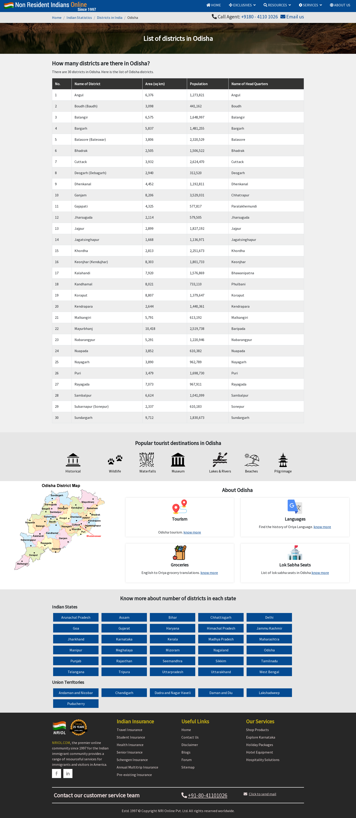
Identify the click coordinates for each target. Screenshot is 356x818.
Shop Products (257, 729)
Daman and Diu (220, 692)
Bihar (172, 617)
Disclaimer (189, 744)
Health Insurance (130, 744)
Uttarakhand (221, 672)
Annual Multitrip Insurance (137, 767)
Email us (292, 16)
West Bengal (269, 672)
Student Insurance (131, 737)
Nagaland (220, 650)
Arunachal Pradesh (75, 617)
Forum (186, 759)
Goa (76, 628)
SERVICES (308, 5)
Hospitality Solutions (262, 759)
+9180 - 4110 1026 (259, 16)
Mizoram (173, 650)
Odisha (269, 650)
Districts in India (109, 17)
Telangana (76, 672)
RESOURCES (275, 5)
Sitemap (188, 767)
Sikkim (221, 661)
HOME (213, 5)
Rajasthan (124, 661)
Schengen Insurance (132, 759)
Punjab (75, 661)
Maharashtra (269, 639)
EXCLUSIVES (240, 5)
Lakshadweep (269, 692)
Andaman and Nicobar (76, 692)
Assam (124, 617)
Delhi (269, 617)
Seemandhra (172, 661)
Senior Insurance (130, 752)
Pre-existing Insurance (134, 774)
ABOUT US (340, 5)
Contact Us (190, 737)
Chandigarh (124, 692)
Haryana (172, 628)
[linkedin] (67, 773)
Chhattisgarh (220, 617)
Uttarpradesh (172, 672)
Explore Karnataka (260, 737)
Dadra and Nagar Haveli (173, 692)
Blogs (185, 752)
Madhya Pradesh (221, 639)
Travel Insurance (129, 729)
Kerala (173, 639)
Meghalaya (124, 650)
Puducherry (76, 703)
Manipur (75, 650)
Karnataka (124, 639)
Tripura (124, 672)
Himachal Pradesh (221, 628)
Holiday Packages (259, 744)
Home (57, 17)
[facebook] (56, 773)
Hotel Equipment (259, 752)
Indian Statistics (79, 17)
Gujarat (124, 628)
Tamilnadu (269, 661)
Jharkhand (76, 639)
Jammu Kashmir (269, 628)
